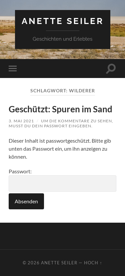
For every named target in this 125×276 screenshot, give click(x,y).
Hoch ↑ (93, 262)
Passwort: (62, 180)
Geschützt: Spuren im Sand (60, 109)
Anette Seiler (63, 21)
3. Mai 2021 (21, 120)
